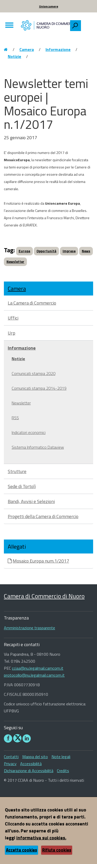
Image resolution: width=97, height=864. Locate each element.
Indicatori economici (29, 432)
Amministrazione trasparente (29, 628)
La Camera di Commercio (32, 302)
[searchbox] (87, 24)
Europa (24, 251)
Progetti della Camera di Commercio (43, 516)
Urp (11, 332)
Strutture (17, 471)
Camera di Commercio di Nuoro (44, 596)
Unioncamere (48, 6)
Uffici (13, 317)
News (86, 251)
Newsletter (15, 261)
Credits (63, 770)
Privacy (10, 763)
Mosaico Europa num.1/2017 (41, 560)
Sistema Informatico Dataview (38, 447)
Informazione (58, 49)
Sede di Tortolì (22, 486)
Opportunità (46, 251)
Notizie (14, 56)
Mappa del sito (35, 757)
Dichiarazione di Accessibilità (28, 770)
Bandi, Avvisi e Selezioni (31, 501)
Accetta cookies (21, 850)
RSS (15, 418)
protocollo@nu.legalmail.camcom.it (34, 675)
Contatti (11, 757)
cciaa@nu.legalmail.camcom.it (37, 668)
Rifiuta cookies (56, 850)
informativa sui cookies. (41, 837)
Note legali (60, 757)
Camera (26, 49)
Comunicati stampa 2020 (33, 373)
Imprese (69, 251)
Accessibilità (31, 763)
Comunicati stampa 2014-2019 (39, 388)
